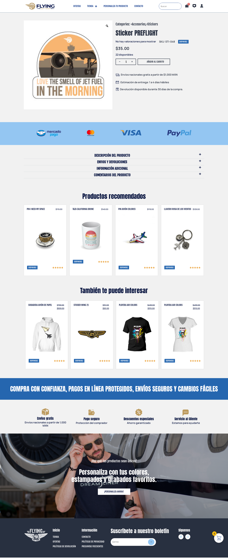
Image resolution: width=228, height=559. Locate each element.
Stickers (152, 24)
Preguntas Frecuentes (92, 547)
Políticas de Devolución (64, 547)
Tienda (92, 6)
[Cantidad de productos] (126, 61)
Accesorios (139, 24)
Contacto (138, 6)
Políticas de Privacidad (93, 543)
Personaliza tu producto (116, 6)
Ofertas (77, 6)
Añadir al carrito (155, 61)
